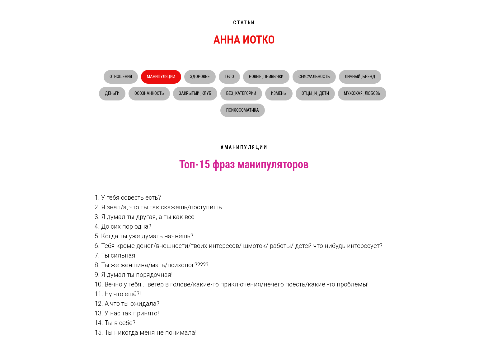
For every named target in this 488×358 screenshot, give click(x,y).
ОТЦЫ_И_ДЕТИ (315, 93)
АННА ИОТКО (244, 39)
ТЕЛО (229, 76)
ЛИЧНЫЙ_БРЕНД (360, 76)
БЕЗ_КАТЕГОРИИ (241, 93)
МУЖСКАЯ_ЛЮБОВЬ (362, 93)
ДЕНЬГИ (112, 93)
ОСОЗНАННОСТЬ (149, 93)
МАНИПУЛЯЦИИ (161, 76)
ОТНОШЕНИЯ (121, 76)
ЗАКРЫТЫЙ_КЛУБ (195, 93)
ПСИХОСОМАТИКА (242, 110)
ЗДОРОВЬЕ (200, 76)
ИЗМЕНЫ (279, 93)
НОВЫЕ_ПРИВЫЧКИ (266, 76)
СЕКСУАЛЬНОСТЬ (314, 76)
